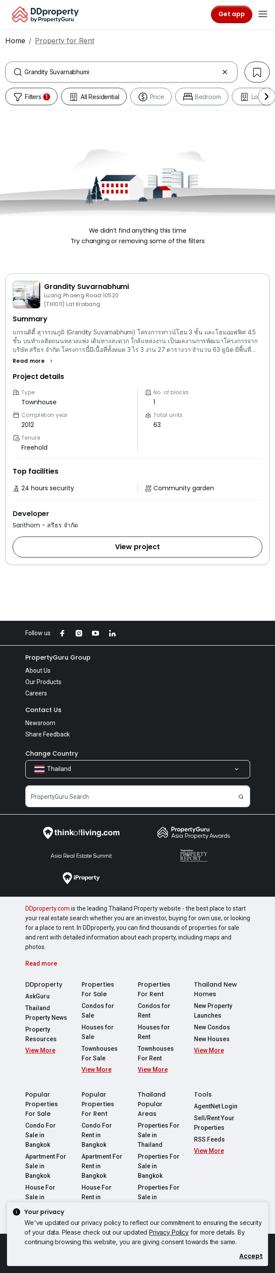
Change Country (51, 753)
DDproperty (43, 984)
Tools (203, 1094)
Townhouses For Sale (99, 1053)
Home (15, 40)
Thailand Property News (46, 1013)
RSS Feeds (209, 1139)
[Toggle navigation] (263, 14)
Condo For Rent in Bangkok (96, 1135)
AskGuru (37, 996)
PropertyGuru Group (58, 657)
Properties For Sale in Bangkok (159, 1166)
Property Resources (41, 1034)
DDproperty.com (47, 908)
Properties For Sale (97, 989)
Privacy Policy (169, 1232)
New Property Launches (213, 1010)
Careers (36, 693)
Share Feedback (47, 734)
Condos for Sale (97, 1010)
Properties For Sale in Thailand (159, 1135)
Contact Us (43, 709)
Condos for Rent (154, 1010)
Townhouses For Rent (156, 1053)
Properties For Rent (154, 989)
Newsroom (40, 722)
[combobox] (121, 72)
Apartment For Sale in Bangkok (45, 1166)
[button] (34, 361)
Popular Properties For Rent (97, 1104)
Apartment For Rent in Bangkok (101, 1166)
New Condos (212, 1027)
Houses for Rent (154, 1032)
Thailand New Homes (215, 989)
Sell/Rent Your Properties (214, 1123)
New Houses (212, 1039)
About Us (38, 670)
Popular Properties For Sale (41, 1104)
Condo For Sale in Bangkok (40, 1135)
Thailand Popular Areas (152, 1104)
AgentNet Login (216, 1106)
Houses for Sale (97, 1032)
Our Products (43, 681)
